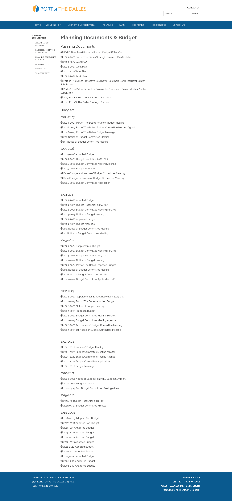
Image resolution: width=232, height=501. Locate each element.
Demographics (42, 64)
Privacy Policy (191, 477)
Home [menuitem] (37, 24)
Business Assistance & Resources (45, 51)
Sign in (196, 490)
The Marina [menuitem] (138, 24)
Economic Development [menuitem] (81, 24)
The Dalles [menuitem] (107, 24)
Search (195, 13)
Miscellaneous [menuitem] (158, 24)
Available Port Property (42, 44)
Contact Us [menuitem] (179, 24)
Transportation (42, 73)
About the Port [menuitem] (53, 24)
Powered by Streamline (177, 490)
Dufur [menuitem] (122, 24)
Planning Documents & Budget (45, 58)
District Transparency (186, 482)
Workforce (40, 69)
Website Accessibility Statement (180, 486)
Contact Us (193, 7)
